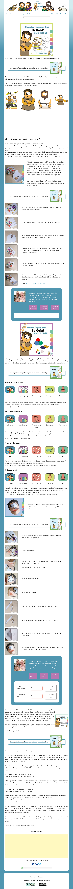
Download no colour (51, 688)
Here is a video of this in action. (36, 283)
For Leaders (44, 14)
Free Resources (12, 14)
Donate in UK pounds (33, 307)
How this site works (59, 14)
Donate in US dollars (44, 307)
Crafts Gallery (31, 14)
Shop (22, 14)
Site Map (32, 877)
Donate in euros (55, 307)
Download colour (36, 688)
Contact (40, 877)
